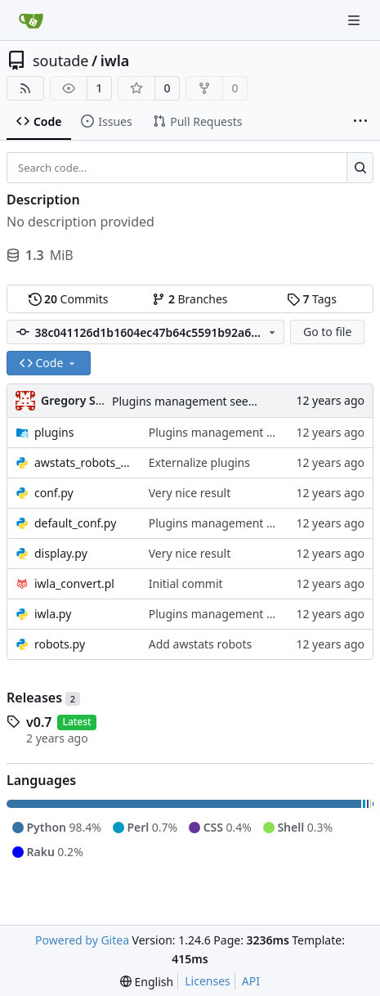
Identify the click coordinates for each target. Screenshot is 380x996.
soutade (60, 60)
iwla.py (52, 613)
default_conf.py (75, 523)
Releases (43, 697)
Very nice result (190, 492)
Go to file (327, 331)
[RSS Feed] (25, 88)
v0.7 (38, 722)
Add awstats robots (201, 644)
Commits (69, 299)
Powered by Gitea (82, 940)
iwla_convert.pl (74, 583)
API (251, 981)
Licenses (207, 981)
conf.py (54, 492)
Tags (312, 299)
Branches (189, 299)
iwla (115, 60)
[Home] (31, 20)
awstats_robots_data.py (83, 462)
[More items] (360, 122)
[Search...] (359, 167)
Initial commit (186, 583)
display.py (60, 553)
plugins (54, 432)
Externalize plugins (199, 462)
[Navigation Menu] (355, 20)
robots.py (59, 644)
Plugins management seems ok (196, 401)
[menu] (146, 981)
